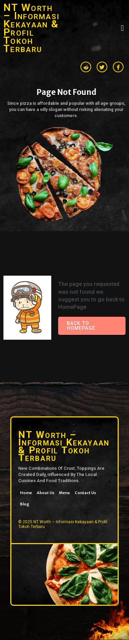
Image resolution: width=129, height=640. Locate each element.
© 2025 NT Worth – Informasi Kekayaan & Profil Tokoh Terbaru (62, 524)
